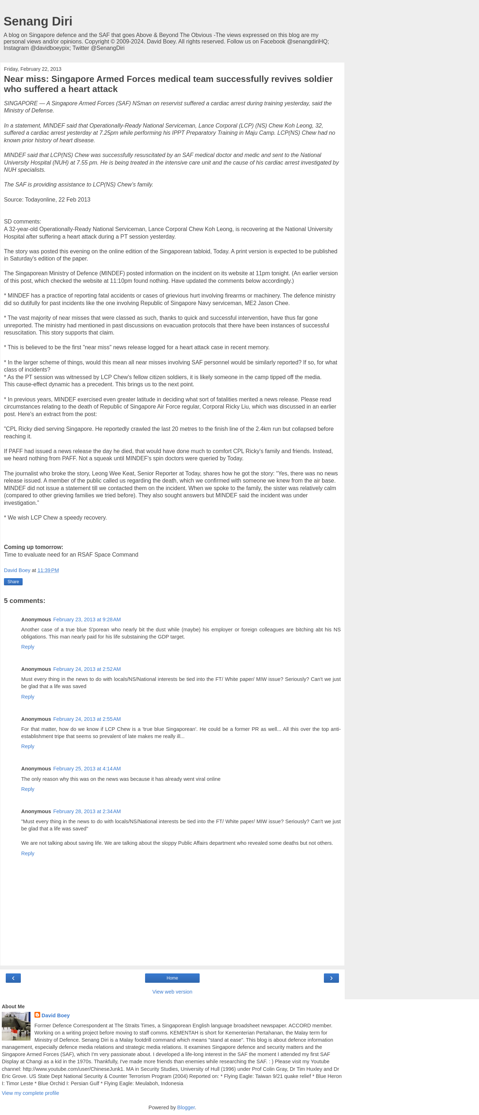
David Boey (56, 1015)
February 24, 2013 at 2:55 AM (87, 719)
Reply (27, 647)
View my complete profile (30, 1093)
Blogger (186, 1107)
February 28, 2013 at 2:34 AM (87, 811)
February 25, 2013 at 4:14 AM (87, 768)
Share (13, 581)
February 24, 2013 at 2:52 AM (87, 669)
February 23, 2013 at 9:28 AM (87, 619)
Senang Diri (38, 21)
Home (172, 978)
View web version (172, 992)
